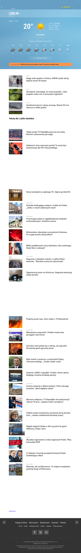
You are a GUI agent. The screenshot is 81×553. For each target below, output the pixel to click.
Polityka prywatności (58, 526)
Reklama (43, 526)
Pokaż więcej (12, 511)
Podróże (63, 523)
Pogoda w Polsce (21, 523)
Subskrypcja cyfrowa (34, 526)
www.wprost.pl (43, 548)
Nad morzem (33, 523)
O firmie (20, 526)
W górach (55, 523)
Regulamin (49, 526)
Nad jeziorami (45, 523)
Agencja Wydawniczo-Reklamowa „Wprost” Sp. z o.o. (44, 541)
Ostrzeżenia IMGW (15, 64)
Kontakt (25, 526)
